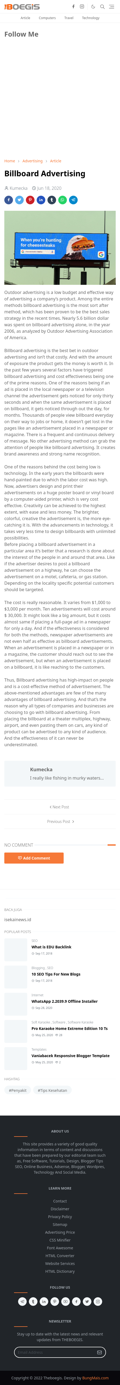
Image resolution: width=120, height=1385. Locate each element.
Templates (39, 1049)
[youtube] (65, 1301)
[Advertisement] (44, 116)
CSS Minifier (60, 1240)
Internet (37, 995)
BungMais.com (95, 1377)
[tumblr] (33, 1301)
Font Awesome (60, 1247)
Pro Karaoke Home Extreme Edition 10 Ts (70, 1028)
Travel (68, 18)
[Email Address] (54, 1352)
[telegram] (22, 1301)
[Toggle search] (102, 7)
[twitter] (87, 1301)
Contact (60, 1201)
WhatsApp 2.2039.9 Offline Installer (65, 1001)
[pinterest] (54, 1301)
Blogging (39, 968)
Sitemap (60, 1224)
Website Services (60, 1263)
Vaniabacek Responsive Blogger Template (71, 1055)
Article (25, 18)
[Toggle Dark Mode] (93, 6)
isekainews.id (17, 920)
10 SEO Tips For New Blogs (56, 974)
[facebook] (73, 6)
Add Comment (34, 858)
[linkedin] (44, 1301)
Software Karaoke (80, 1022)
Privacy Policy (60, 1216)
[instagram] (82, 6)
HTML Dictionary (60, 1271)
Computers (47, 18)
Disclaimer (60, 1208)
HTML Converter (60, 1255)
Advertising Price (60, 1232)
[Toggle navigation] (111, 6)
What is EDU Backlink (51, 946)
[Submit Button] (99, 1352)
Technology (90, 18)
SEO (34, 940)
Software (59, 1022)
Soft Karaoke (41, 1022)
